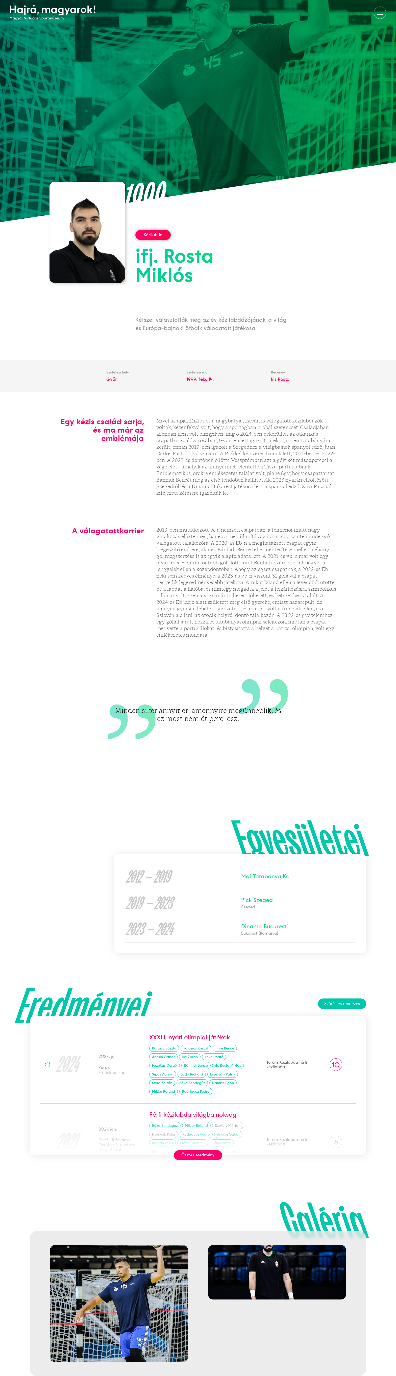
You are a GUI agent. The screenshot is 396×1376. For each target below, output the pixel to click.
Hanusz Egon (223, 1083)
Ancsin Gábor (163, 1057)
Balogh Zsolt (162, 1143)
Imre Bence (224, 1048)
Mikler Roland (163, 1091)
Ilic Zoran (190, 1057)
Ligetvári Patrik (222, 1074)
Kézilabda (153, 234)
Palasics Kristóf (195, 1048)
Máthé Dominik (192, 1143)
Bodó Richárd (191, 1074)
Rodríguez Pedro (196, 1091)
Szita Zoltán (162, 1083)
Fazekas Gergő (164, 1065)
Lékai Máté (214, 1057)
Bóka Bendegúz (192, 1083)
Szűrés (342, 1003)
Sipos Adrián (162, 1074)
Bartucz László (164, 1048)
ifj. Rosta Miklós (228, 1065)
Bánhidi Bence (196, 1065)
